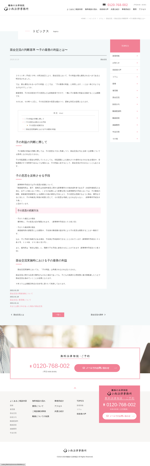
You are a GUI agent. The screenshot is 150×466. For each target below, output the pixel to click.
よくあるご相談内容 (75, 9)
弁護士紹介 (115, 9)
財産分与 (116, 105)
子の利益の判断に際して (32, 119)
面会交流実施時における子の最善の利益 (38, 129)
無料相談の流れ (91, 9)
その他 (115, 139)
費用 (135, 9)
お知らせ (116, 63)
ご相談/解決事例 (39, 411)
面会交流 (116, 98)
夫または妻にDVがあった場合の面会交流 (26, 306)
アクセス (142, 9)
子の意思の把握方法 (36, 125)
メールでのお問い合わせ (96, 368)
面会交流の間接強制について (21, 294)
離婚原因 (116, 119)
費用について (37, 406)
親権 (114, 84)
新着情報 (116, 56)
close (61, 113)
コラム (115, 77)
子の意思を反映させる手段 (33, 122)
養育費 (115, 91)
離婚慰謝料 (116, 112)
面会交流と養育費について (20, 300)
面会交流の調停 (97, 315)
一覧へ (58, 315)
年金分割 (116, 132)
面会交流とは (18, 315)
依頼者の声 (104, 9)
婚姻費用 (116, 126)
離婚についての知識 (40, 416)
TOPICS (80, 401)
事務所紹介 (126, 9)
